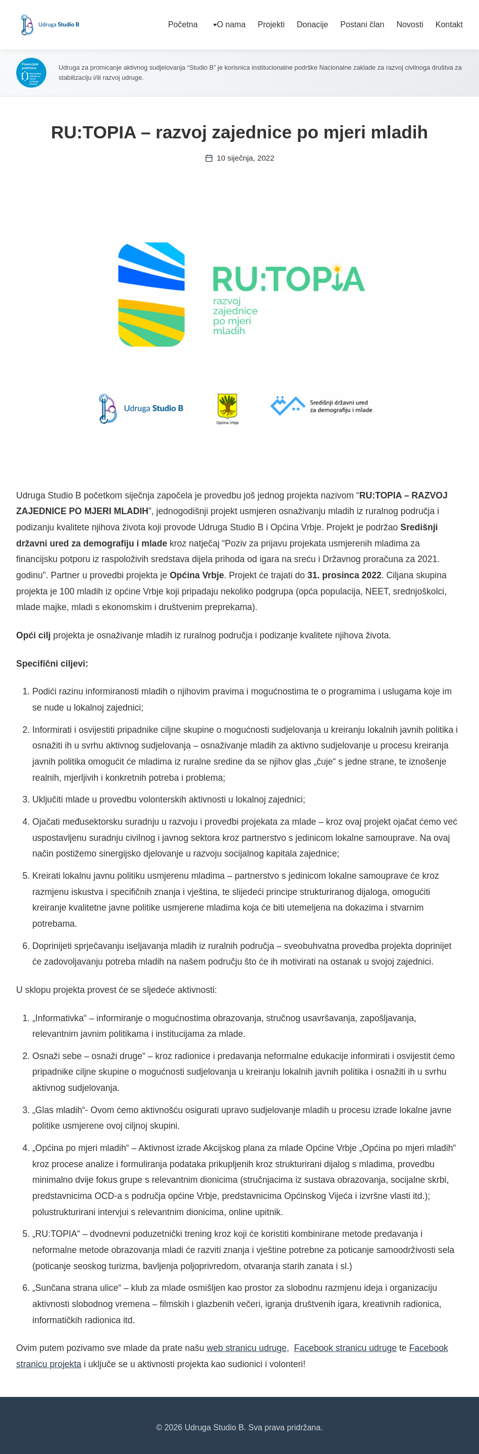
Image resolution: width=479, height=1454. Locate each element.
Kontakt (449, 24)
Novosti (409, 24)
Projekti (271, 24)
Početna (183, 24)
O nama (231, 24)
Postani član (362, 24)
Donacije (312, 24)
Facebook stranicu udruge (345, 1348)
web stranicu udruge (246, 1348)
